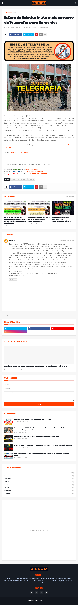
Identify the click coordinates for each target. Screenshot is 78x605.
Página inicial (8, 12)
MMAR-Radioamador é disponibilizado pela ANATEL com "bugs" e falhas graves (41, 455)
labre (39, 473)
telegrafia (31, 179)
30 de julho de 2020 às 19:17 (66, 240)
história (39, 482)
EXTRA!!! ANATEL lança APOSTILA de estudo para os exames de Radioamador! (43, 445)
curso (14, 12)
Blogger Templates (35, 600)
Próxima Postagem (69, 315)
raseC (12, 240)
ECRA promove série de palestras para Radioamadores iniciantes (62, 219)
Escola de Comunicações (19, 152)
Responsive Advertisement (39, 530)
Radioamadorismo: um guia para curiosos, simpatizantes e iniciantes (36, 366)
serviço (39, 488)
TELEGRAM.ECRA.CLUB (34, 171)
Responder (13, 279)
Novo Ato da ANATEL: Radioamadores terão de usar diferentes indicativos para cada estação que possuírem (44, 429)
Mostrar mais (70, 196)
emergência (39, 479)
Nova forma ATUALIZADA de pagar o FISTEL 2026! (32, 419)
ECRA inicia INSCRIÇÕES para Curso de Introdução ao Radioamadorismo (38, 219)
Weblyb (55, 600)
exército (23, 179)
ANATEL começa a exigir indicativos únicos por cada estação (36, 436)
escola (39, 485)
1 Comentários (43, 27)
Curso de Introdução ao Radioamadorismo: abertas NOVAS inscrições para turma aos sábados (15, 220)
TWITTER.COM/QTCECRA (38, 174)
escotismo (39, 494)
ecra (39, 476)
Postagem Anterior (9, 315)
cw (18, 179)
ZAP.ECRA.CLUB (32, 169)
